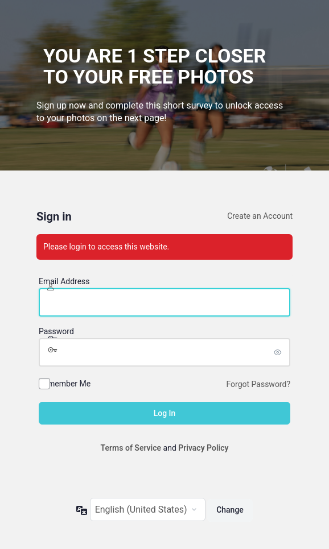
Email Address (64, 281)
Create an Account (260, 216)
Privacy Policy (203, 447)
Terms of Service (131, 447)
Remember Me (65, 383)
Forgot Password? (258, 384)
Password (56, 331)
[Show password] (279, 352)
